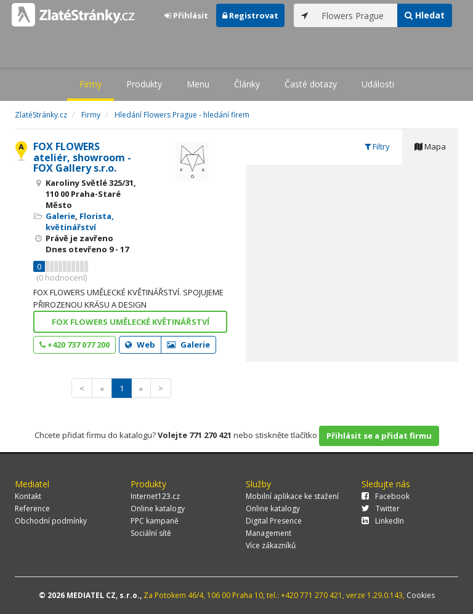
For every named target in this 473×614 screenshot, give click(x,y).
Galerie (60, 215)
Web (140, 344)
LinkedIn (383, 521)
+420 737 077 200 (74, 344)
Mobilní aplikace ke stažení (292, 496)
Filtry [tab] (377, 146)
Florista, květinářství (80, 221)
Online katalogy (158, 508)
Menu (198, 84)
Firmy (90, 84)
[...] (356, 15)
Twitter (381, 508)
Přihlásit (186, 15)
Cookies (420, 595)
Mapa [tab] (430, 146)
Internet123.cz (155, 496)
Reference (32, 508)
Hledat (425, 15)
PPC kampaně (155, 521)
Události (378, 84)
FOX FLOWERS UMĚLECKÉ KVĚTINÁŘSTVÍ (130, 321)
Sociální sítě (151, 533)
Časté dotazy (311, 84)
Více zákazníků (271, 545)
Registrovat (250, 15)
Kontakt (28, 496)
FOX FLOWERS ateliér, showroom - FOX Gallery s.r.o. (82, 157)
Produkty (144, 84)
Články (247, 84)
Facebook (386, 496)
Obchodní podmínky (51, 521)
